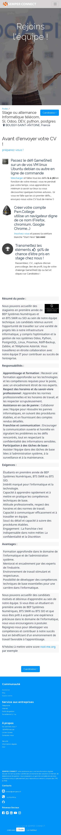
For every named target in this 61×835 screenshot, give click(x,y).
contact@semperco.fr (13, 792)
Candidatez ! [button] (50, 112)
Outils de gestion (8, 711)
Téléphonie (6, 706)
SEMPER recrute (8, 729)
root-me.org (47, 647)
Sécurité (5, 741)
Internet (5, 708)
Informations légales (9, 744)
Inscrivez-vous (22, 233)
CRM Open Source (45, 830)
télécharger (17, 178)
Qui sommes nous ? (9, 727)
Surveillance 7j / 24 (9, 714)
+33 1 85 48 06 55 (11, 797)
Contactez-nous (8, 735)
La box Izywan (7, 732)
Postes (5, 109)
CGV (3, 747)
